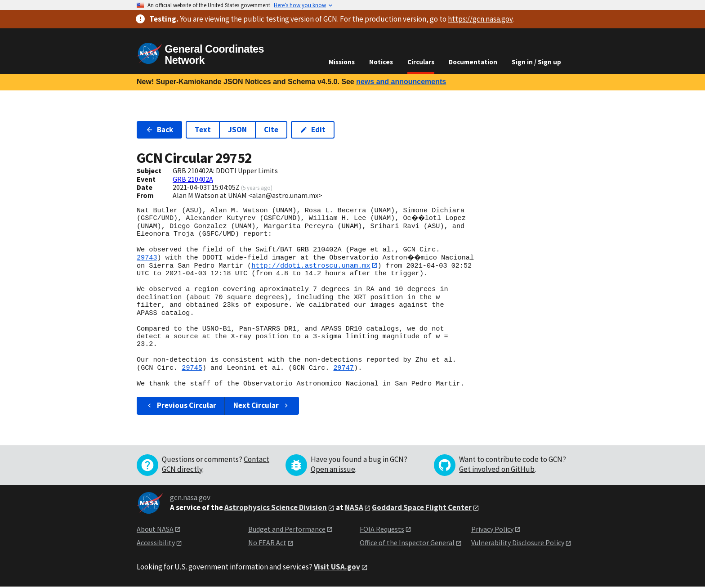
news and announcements (401, 81)
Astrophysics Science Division (275, 507)
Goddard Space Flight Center (422, 507)
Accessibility (156, 542)
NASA (354, 507)
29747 (343, 367)
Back (159, 129)
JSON (237, 129)
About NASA (155, 528)
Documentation (473, 62)
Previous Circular (181, 406)
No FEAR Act (267, 542)
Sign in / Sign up (536, 62)
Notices (381, 62)
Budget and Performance (287, 528)
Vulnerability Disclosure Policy (517, 542)
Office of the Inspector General (407, 542)
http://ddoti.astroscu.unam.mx (310, 265)
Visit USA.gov (337, 567)
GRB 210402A (193, 179)
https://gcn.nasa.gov (480, 19)
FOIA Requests (382, 528)
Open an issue (333, 469)
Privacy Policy (492, 528)
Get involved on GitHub (497, 469)
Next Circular (261, 406)
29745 (192, 367)
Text (203, 129)
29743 (147, 257)
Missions (342, 62)
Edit (313, 129)
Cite (271, 129)
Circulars (420, 62)
